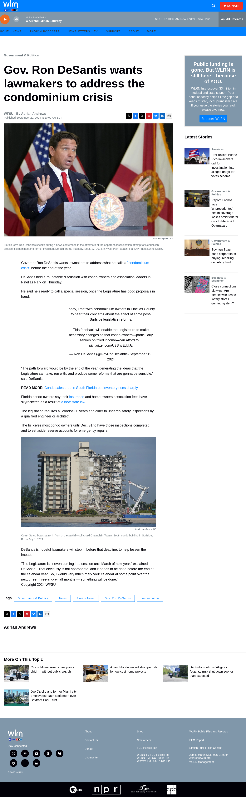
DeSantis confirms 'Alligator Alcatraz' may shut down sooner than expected (211, 680)
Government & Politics (21, 64)
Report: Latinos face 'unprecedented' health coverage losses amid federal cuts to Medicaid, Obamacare (224, 221)
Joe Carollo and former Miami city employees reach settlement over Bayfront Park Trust (53, 704)
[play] (5, 28)
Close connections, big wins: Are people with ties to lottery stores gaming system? (224, 303)
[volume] (16, 28)
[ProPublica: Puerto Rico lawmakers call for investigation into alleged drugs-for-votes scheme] (196, 165)
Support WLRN (213, 127)
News (63, 606)
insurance (76, 405)
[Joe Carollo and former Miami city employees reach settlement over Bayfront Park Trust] (16, 706)
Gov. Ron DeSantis (118, 606)
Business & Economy (218, 288)
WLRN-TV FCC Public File (153, 763)
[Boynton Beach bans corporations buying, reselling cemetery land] (196, 256)
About (134, 40)
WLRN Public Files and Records (208, 740)
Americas (217, 157)
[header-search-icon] (215, 10)
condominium (150, 606)
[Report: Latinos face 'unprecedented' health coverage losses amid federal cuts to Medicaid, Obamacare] (196, 207)
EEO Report (196, 748)
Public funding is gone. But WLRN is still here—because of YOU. (213, 81)
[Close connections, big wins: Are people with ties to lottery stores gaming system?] (196, 293)
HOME (4, 40)
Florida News (86, 606)
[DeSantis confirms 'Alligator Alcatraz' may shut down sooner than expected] (175, 682)
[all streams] (232, 28)
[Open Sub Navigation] (24, 40)
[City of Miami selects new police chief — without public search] (16, 682)
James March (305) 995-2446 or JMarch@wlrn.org (208, 765)
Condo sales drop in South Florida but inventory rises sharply (91, 396)
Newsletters (79, 40)
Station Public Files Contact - (206, 756)
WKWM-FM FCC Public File (153, 769)
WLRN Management (201, 770)
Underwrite (91, 766)
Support (113, 40)
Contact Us (91, 748)
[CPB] (171, 798)
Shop (140, 740)
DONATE (235, 10)
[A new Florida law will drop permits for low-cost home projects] (95, 682)
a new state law (73, 411)
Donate (89, 757)
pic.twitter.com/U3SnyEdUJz (111, 354)
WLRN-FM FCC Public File (153, 766)
